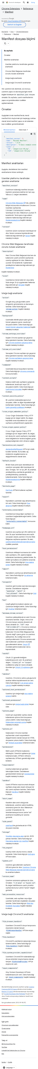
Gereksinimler (29, 774)
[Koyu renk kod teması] (31, 134)
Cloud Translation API (14, 21)
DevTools (9, 490)
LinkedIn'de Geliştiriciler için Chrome (13, 1050)
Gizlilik (10, 1062)
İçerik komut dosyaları (14, 389)
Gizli (34, 593)
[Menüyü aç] (3, 2)
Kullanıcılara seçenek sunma (16, 722)
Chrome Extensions (11, 8)
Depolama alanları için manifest (17, 841)
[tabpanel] (19, 145)
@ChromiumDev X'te (8, 1044)
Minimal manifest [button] (9, 130)
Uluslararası (10, 268)
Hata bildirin (5, 1013)
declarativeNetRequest (14, 449)
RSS (3, 1054)
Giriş (33, 2)
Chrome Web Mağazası (14, 203)
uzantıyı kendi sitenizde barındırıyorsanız (20, 542)
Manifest (9, 12)
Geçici (25, 644)
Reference (28, 8)
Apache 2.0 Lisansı (7, 991)
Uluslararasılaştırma (13, 220)
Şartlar (4, 1062)
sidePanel (9, 826)
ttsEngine (31, 854)
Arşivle (4, 1032)
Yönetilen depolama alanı (15, 836)
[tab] (9, 129)
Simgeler (21, 285)
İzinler (33, 753)
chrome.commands (27, 371)
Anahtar (11, 609)
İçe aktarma (28, 575)
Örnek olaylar (6, 1028)
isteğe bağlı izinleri (22, 704)
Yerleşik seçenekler (15, 743)
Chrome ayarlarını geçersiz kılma (20, 343)
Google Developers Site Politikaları (14, 994)
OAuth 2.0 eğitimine (22, 667)
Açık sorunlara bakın (8, 1016)
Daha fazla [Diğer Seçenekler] (22, 130)
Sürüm (27, 236)
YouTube (4, 1047)
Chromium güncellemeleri (10, 1025)
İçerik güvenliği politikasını (15, 407)
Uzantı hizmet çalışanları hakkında (18, 327)
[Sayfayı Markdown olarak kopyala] (5, 43)
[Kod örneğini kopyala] (34, 134)
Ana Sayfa (5, 32)
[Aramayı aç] (24, 2)
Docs (12, 32)
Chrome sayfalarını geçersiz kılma (21, 358)
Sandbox (15, 792)
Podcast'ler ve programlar (10, 1035)
